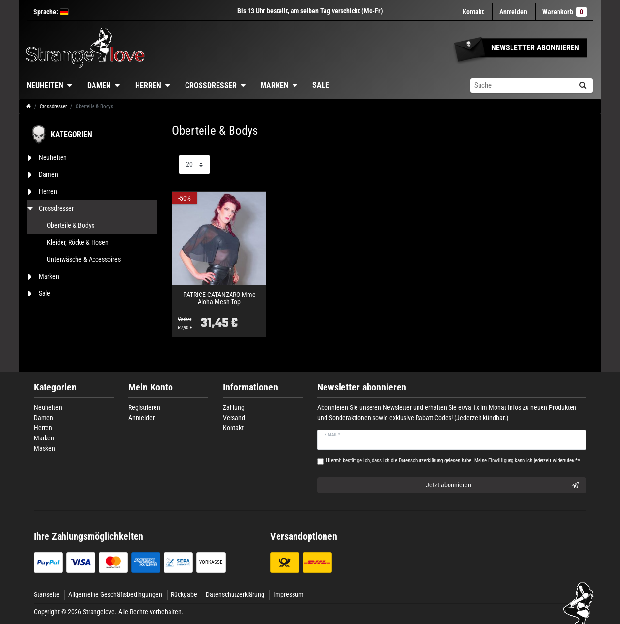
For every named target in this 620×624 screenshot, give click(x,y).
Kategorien (55, 387)
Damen (99, 85)
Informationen (250, 387)
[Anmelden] (513, 11)
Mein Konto (150, 387)
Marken (275, 85)
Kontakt (473, 12)
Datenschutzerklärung (235, 594)
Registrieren (144, 407)
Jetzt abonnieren (502, 485)
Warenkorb (564, 12)
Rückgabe (184, 594)
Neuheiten (45, 85)
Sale (320, 85)
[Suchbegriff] (521, 85)
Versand (234, 417)
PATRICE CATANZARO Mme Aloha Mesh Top (219, 298)
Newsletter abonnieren (361, 387)
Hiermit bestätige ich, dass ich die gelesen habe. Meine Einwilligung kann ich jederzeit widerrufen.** (453, 460)
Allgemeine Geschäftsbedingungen (115, 594)
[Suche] (582, 85)
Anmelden (142, 417)
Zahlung (234, 407)
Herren (148, 85)
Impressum (288, 594)
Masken (44, 448)
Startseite (47, 594)
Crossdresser (211, 85)
